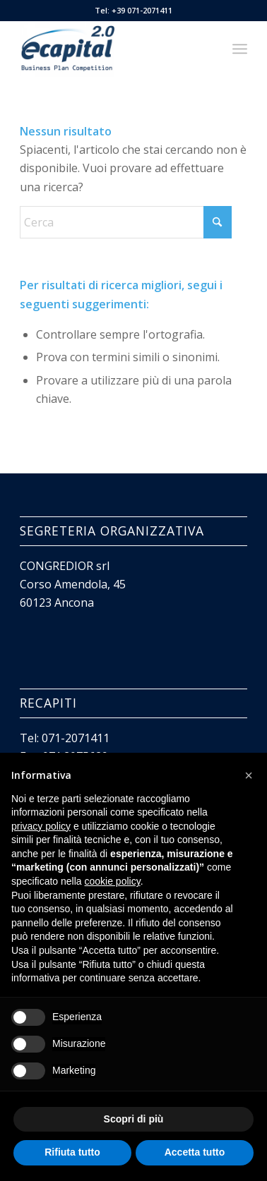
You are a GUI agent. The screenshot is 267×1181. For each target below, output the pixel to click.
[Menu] (239, 49)
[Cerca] (126, 222)
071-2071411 (75, 738)
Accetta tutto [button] (195, 1152)
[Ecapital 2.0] (110, 48)
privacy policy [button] (41, 826)
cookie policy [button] (113, 881)
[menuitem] (239, 49)
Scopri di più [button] (134, 1119)
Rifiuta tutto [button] (72, 1152)
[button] (248, 775)
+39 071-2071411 (142, 10)
